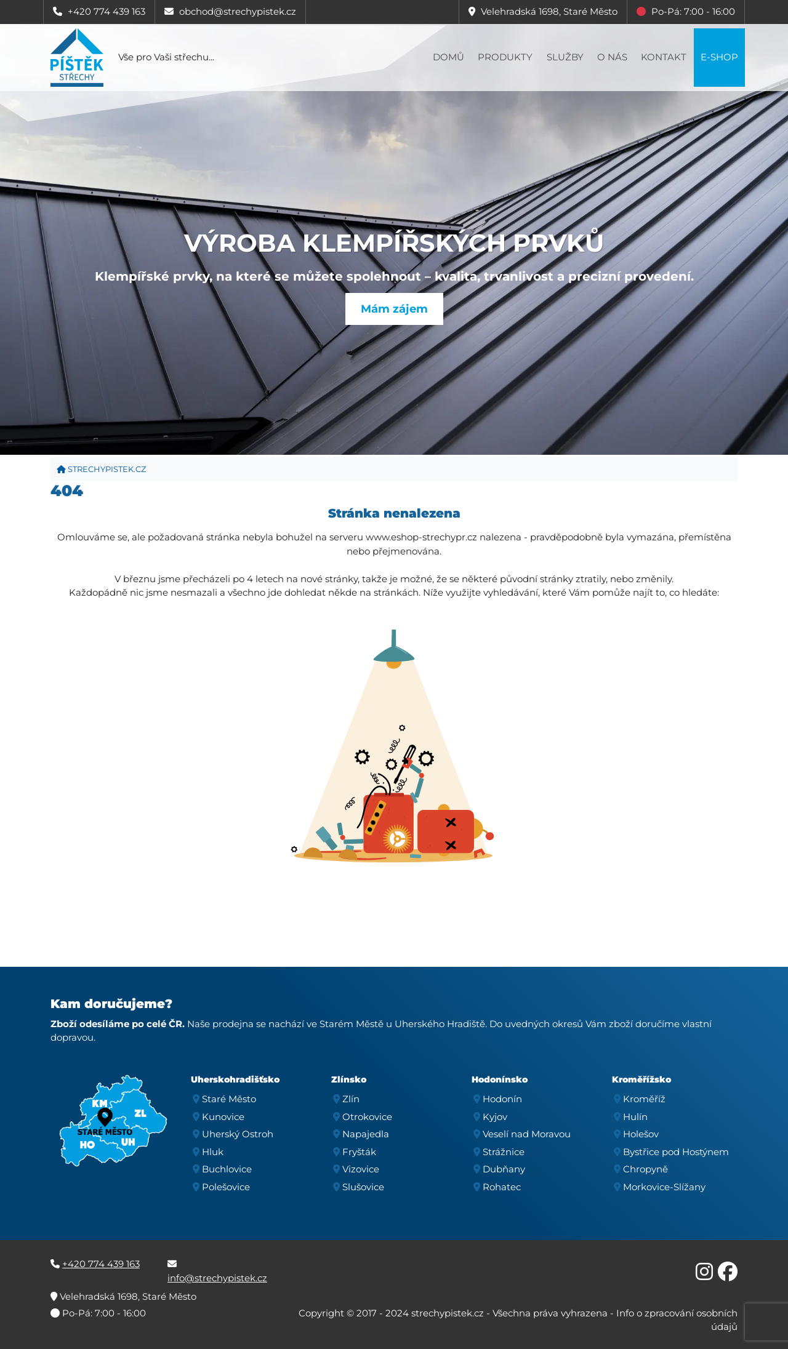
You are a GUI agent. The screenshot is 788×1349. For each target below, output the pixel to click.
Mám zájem (394, 309)
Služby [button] (565, 57)
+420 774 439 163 (106, 11)
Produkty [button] (505, 57)
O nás (612, 57)
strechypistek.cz (101, 469)
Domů (448, 57)
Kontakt (663, 57)
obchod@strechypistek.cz (237, 11)
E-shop (719, 57)
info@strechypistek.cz (217, 1278)
